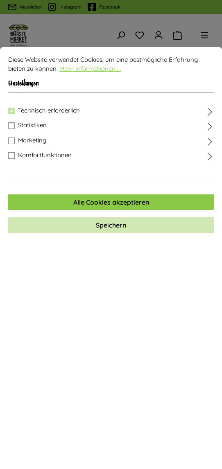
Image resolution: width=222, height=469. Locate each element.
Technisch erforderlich (49, 110)
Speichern (111, 225)
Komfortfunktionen (45, 155)
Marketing (32, 140)
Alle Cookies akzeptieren (111, 202)
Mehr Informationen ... (90, 68)
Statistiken (32, 125)
